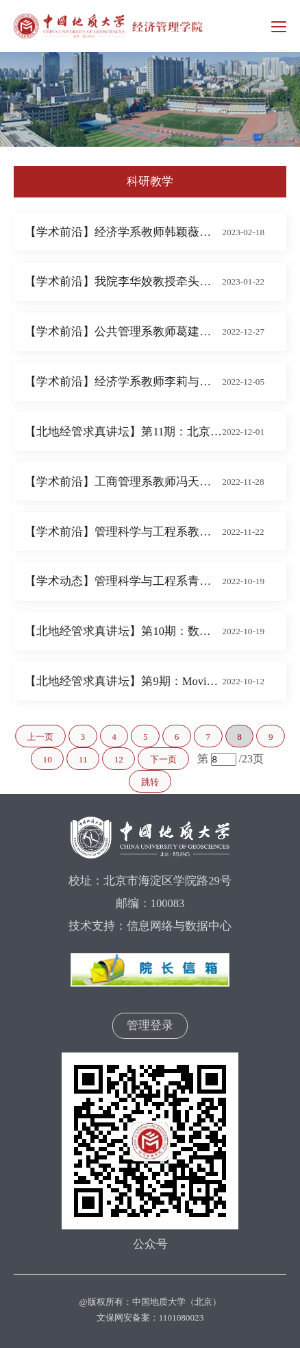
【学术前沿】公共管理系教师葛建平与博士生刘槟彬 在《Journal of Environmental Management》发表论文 (123, 331)
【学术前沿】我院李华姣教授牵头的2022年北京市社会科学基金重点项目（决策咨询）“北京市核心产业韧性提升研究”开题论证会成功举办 (123, 281)
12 (118, 759)
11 (83, 759)
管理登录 (150, 1025)
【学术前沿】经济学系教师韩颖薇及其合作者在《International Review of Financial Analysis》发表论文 (123, 232)
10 (47, 759)
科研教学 (150, 181)
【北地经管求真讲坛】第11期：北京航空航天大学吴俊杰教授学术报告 (123, 431)
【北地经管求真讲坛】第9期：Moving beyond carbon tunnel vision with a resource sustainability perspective (123, 681)
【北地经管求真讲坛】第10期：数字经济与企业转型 (123, 631)
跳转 (150, 782)
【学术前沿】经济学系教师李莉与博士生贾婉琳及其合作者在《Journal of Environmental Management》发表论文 (123, 381)
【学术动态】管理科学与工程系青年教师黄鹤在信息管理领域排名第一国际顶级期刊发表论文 (123, 581)
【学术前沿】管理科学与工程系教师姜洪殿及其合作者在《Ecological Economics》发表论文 (123, 531)
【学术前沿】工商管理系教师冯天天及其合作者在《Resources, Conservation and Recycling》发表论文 (123, 481)
